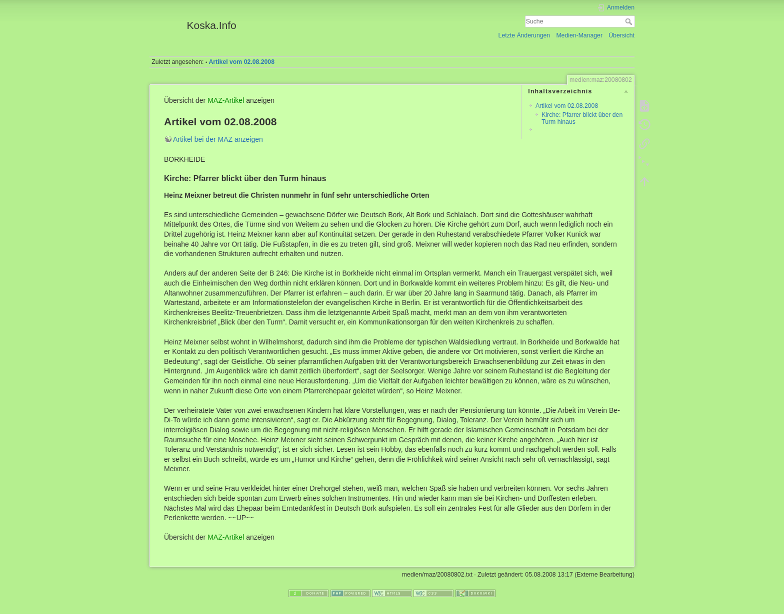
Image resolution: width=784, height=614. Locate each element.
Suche (629, 21)
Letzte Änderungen (524, 35)
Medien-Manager (579, 35)
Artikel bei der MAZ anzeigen (218, 139)
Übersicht (621, 35)
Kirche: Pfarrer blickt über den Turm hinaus (582, 118)
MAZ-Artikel (226, 100)
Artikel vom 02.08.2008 (241, 61)
